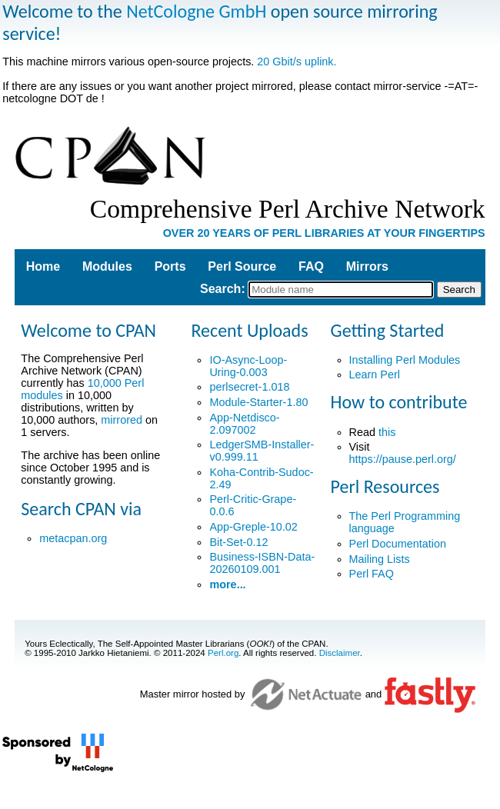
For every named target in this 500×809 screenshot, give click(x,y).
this (386, 432)
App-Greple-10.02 (253, 527)
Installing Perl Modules (405, 360)
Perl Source (242, 266)
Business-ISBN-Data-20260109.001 (262, 563)
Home (43, 266)
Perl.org (223, 653)
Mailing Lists (379, 559)
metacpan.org (73, 538)
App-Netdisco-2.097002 (244, 423)
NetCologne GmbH (196, 11)
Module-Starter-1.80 (258, 402)
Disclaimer (339, 653)
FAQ (311, 266)
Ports (170, 266)
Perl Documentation (397, 544)
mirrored (121, 420)
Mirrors (367, 266)
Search (220, 288)
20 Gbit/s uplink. (296, 61)
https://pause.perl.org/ (402, 459)
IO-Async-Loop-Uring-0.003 (248, 366)
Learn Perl (374, 374)
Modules (107, 266)
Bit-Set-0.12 (238, 542)
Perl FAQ (371, 574)
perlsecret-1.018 (249, 387)
